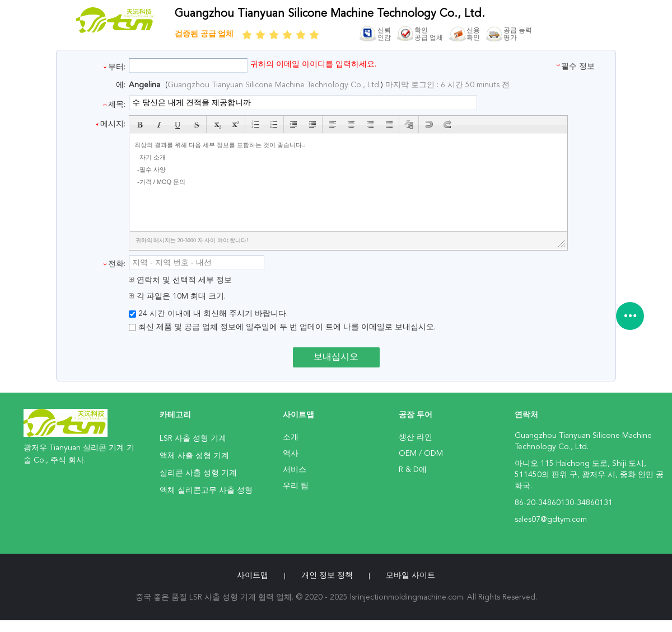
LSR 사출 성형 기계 (193, 438)
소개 (290, 437)
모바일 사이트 (410, 575)
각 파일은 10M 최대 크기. (177, 296)
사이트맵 (252, 575)
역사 (290, 454)
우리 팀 (296, 486)
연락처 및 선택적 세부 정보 (180, 280)
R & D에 (413, 470)
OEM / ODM (421, 454)
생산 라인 (415, 437)
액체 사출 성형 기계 (194, 456)
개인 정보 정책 (327, 575)
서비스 (294, 470)
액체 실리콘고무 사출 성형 (206, 490)
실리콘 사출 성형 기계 (198, 473)
